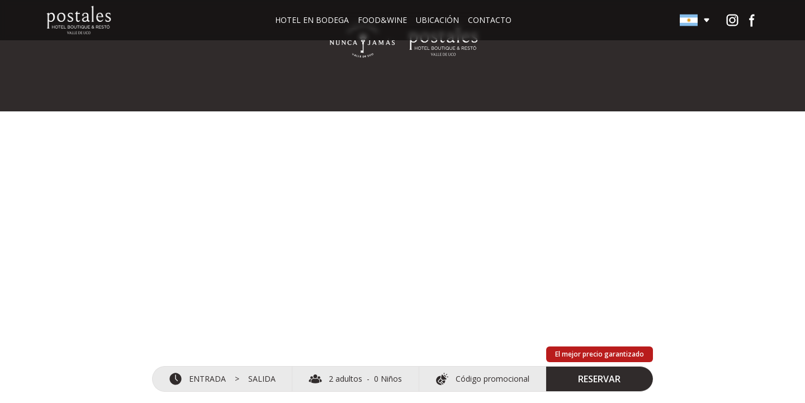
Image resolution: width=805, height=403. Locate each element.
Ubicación (437, 20)
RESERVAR (599, 375)
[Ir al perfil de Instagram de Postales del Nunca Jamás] (732, 20)
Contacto (490, 20)
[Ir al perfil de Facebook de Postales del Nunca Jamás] (752, 20)
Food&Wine (382, 20)
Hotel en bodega (312, 20)
